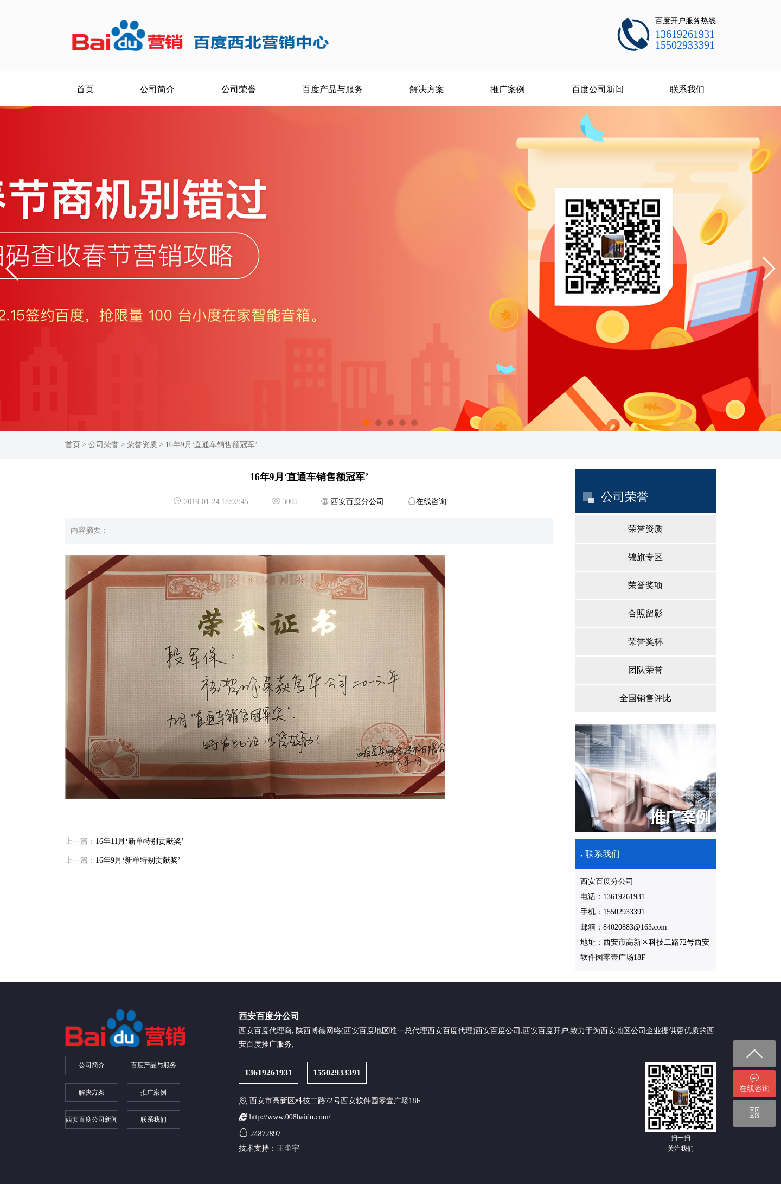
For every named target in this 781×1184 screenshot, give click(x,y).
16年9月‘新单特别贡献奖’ (137, 860)
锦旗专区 (645, 557)
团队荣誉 (645, 669)
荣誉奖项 (645, 585)
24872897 (266, 1134)
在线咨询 (431, 502)
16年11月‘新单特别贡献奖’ (139, 841)
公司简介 (157, 89)
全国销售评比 (645, 698)
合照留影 (645, 613)
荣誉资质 (142, 445)
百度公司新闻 (598, 89)
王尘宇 (288, 1148)
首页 (85, 89)
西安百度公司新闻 (92, 1119)
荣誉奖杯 (645, 641)
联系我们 (687, 89)
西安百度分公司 (357, 502)
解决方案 (426, 89)
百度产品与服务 (332, 89)
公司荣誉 (238, 89)
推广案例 (507, 89)
